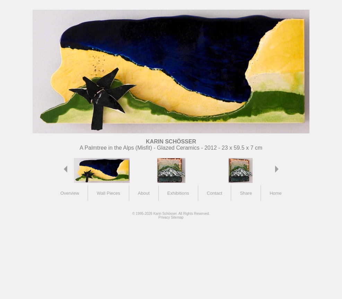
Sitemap (177, 217)
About (144, 193)
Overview (69, 193)
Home (276, 193)
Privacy (164, 217)
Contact (214, 193)
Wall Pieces (108, 193)
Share (246, 193)
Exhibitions (178, 193)
